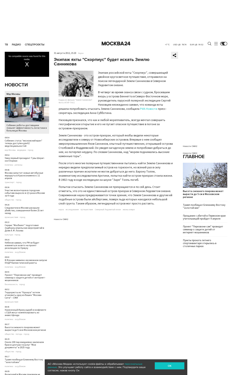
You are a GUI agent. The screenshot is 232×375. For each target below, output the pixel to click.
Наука (80, 53)
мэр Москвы (10, 150)
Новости (16, 85)
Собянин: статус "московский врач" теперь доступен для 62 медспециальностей (23, 143)
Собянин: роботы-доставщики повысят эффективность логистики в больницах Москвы (27, 114)
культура (9, 235)
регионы (18, 165)
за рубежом (20, 252)
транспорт (9, 182)
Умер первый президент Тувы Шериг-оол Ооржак (25, 159)
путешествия (87, 210)
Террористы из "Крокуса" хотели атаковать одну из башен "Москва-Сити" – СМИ (23, 295)
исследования (72, 210)
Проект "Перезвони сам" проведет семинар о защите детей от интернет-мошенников (25, 277)
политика (9, 165)
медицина (21, 150)
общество (9, 200)
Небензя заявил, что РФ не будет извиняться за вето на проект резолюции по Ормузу (22, 245)
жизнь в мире (129, 210)
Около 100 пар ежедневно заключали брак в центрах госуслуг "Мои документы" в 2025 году (24, 345)
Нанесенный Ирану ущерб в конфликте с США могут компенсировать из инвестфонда (25, 312)
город (30, 150)
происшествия (11, 217)
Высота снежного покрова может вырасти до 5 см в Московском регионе (25, 329)
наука (61, 210)
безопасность (11, 284)
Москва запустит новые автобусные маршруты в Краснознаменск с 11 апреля (24, 175)
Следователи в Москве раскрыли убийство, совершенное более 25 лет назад (24, 210)
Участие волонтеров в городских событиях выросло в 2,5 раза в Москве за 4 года (25, 193)
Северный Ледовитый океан (108, 210)
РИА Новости (148, 109)
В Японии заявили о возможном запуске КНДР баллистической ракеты (26, 261)
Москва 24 (116, 43)
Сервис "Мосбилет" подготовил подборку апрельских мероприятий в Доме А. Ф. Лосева (24, 228)
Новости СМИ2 (61, 219)
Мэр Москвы (13, 94)
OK (169, 365)
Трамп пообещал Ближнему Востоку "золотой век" (24, 361)
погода (19, 334)
